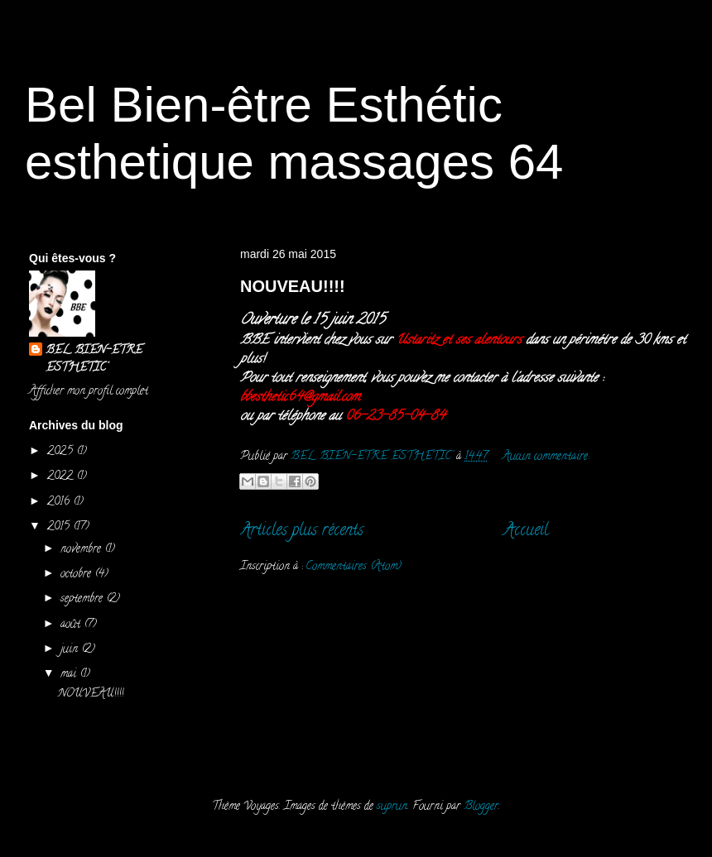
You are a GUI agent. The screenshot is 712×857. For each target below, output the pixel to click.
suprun (392, 807)
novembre (82, 549)
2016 (60, 502)
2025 (61, 452)
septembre (83, 599)
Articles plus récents (301, 531)
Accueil (525, 531)
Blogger (481, 807)
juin (70, 649)
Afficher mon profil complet (88, 391)
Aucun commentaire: (546, 457)
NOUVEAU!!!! (292, 286)
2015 (60, 527)
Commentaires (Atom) (353, 567)
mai (69, 674)
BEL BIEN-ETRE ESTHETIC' (94, 359)
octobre (77, 574)
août (72, 625)
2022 (61, 477)
